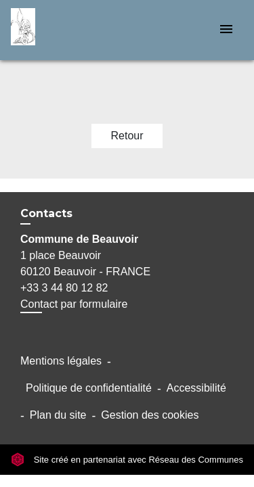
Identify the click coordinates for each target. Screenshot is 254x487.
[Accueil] (61, 30)
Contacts (46, 213)
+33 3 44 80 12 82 (64, 288)
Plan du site (58, 415)
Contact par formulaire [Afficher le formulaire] (73, 304)
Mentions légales (61, 361)
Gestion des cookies (149, 415)
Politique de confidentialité (89, 388)
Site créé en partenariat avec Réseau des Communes (127, 460)
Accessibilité (196, 388)
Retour (126, 135)
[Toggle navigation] (226, 30)
